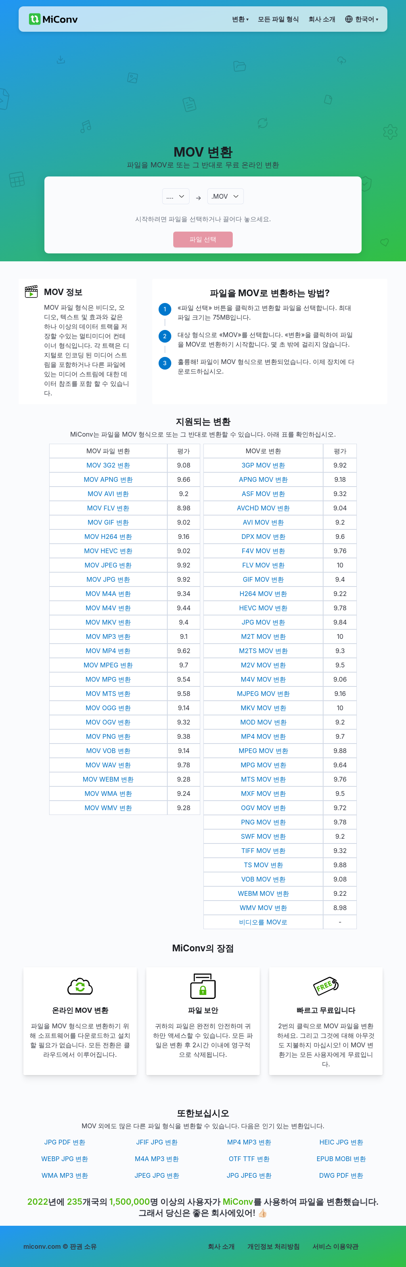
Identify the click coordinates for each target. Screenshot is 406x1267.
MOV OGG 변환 (108, 708)
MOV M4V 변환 (108, 608)
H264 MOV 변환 (263, 594)
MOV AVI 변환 (108, 494)
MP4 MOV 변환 (263, 736)
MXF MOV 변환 (263, 793)
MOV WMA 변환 (108, 793)
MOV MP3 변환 (108, 636)
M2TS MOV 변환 (263, 651)
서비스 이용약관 (335, 1246)
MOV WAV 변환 (108, 765)
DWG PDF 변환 (341, 1175)
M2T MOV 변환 (263, 636)
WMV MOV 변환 (263, 908)
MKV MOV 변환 (263, 708)
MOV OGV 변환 (108, 722)
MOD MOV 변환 (263, 722)
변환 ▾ (240, 19)
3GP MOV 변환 (263, 465)
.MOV (219, 196)
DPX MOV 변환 (263, 537)
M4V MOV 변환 (263, 679)
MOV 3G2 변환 (108, 465)
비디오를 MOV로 (263, 922)
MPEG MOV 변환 (263, 751)
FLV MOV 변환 (263, 565)
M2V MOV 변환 (263, 665)
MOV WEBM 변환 (108, 779)
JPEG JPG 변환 (156, 1175)
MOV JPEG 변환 (108, 565)
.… (169, 196)
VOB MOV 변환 (263, 879)
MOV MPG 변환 (108, 679)
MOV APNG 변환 (108, 479)
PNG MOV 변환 (263, 822)
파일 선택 (203, 239)
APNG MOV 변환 (263, 479)
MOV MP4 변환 (108, 651)
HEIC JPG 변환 (341, 1142)
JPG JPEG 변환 (249, 1175)
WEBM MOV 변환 (263, 893)
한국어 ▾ (361, 19)
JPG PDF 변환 (65, 1142)
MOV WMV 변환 (108, 808)
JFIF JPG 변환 (157, 1142)
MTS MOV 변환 (263, 779)
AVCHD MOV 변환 (263, 508)
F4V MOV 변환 (263, 551)
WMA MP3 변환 (65, 1175)
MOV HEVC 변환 (108, 551)
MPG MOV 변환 (263, 765)
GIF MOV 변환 (263, 579)
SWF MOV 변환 (263, 836)
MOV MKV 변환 (108, 622)
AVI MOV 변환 (263, 522)
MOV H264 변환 (108, 537)
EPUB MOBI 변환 (341, 1159)
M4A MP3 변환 (157, 1159)
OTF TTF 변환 (249, 1159)
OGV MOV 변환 (263, 808)
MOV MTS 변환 (108, 694)
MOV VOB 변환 (108, 751)
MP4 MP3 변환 (249, 1142)
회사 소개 (221, 1246)
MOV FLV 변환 (108, 508)
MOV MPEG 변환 (108, 665)
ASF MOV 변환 (263, 494)
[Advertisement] (203, 87)
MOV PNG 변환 (108, 736)
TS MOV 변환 (263, 865)
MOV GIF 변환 (108, 522)
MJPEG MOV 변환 (263, 694)
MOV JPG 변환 (108, 579)
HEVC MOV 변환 (263, 608)
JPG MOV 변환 (263, 622)
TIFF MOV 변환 (263, 851)
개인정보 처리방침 (273, 1246)
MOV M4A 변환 (108, 594)
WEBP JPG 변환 (64, 1159)
